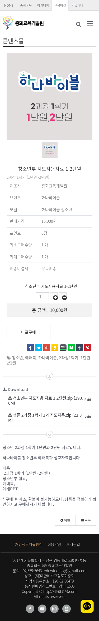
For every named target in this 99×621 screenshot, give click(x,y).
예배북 (30, 358)
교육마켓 (60, 5)
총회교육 (26, 5)
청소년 (17, 358)
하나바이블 (47, 358)
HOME (8, 5)
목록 (86, 520)
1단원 (85, 358)
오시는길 (73, 544)
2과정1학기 (68, 358)
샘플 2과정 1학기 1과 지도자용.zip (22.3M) (49, 417)
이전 (65, 520)
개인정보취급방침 (29, 544)
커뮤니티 (77, 5)
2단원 (11, 363)
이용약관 (54, 544)
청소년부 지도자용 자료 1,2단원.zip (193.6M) (49, 400)
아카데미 (43, 5)
